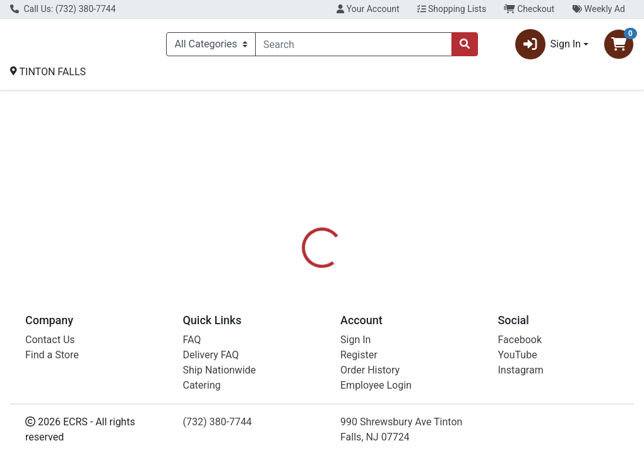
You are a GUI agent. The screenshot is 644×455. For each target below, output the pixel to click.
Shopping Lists (452, 9)
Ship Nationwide (219, 370)
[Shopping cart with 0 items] (619, 47)
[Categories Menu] (211, 47)
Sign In (355, 340)
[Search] (353, 47)
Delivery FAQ (211, 355)
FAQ (192, 340)
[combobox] (353, 47)
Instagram (521, 370)
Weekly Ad (598, 9)
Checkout (529, 9)
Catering (202, 385)
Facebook (520, 340)
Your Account (368, 9)
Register (359, 355)
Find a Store (52, 355)
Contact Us (50, 340)
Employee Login (376, 385)
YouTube (517, 355)
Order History (370, 370)
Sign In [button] (548, 47)
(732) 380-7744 (217, 422)
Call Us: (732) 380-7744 (63, 9)
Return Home (322, 176)
